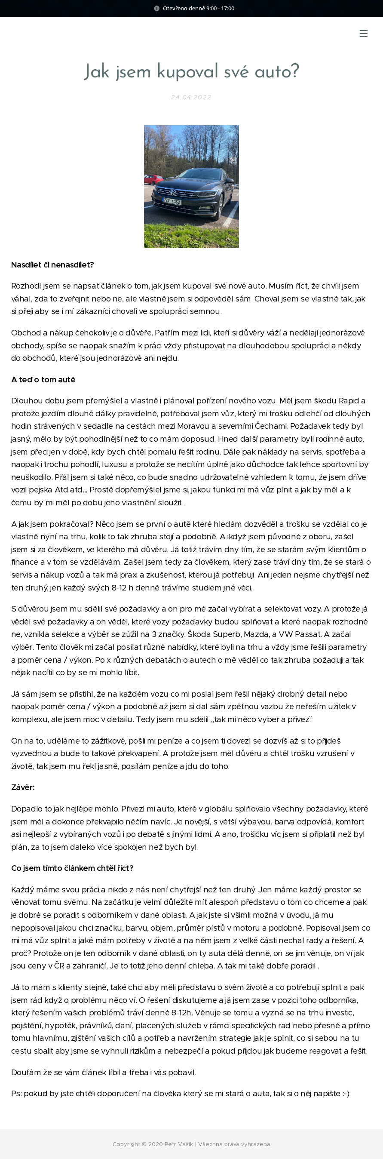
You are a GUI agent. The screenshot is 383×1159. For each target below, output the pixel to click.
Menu (364, 33)
